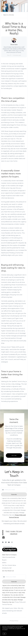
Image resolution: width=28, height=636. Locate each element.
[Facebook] (3, 542)
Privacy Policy (14, 620)
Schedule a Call (6, 568)
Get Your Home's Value (9, 565)
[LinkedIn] (5, 542)
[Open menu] (26, 3)
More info (10, 629)
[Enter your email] (15, 490)
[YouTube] (9, 542)
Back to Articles (8, 15)
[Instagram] (12, 542)
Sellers (4, 562)
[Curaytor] (9, 551)
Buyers (4, 560)
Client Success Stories (8, 557)
